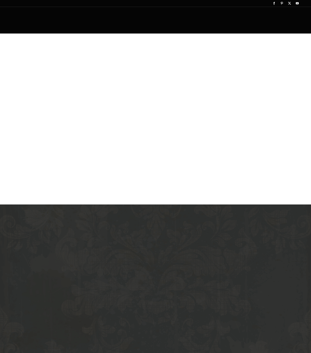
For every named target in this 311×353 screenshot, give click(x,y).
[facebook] (274, 3)
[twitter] (289, 3)
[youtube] (297, 3)
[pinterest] (281, 3)
